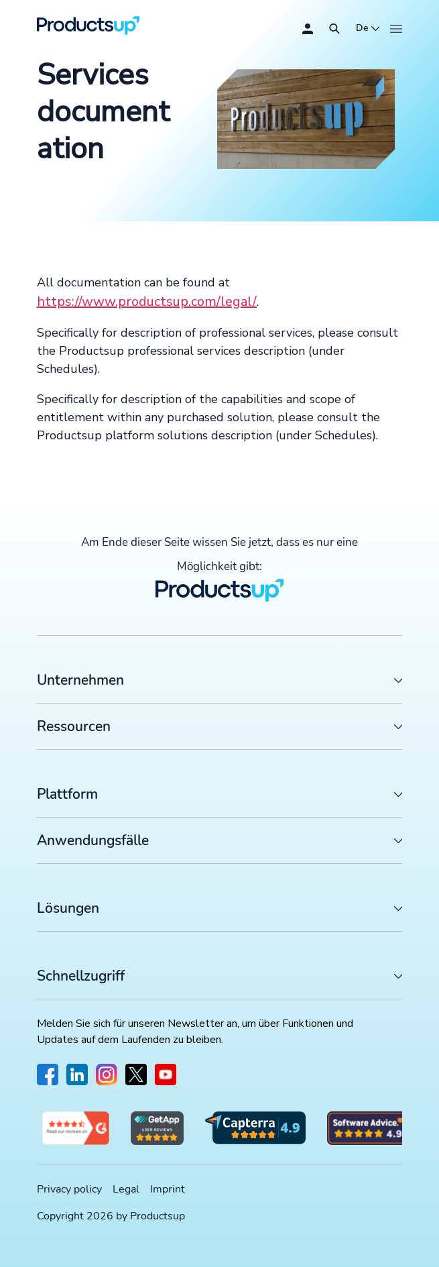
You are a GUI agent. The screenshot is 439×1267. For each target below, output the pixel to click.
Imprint (167, 1189)
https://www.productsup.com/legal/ (147, 301)
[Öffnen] (334, 29)
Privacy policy (69, 1189)
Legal (126, 1189)
